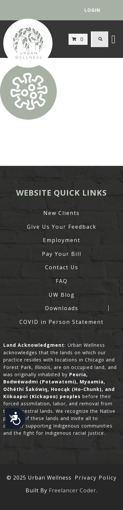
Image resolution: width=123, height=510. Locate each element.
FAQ (62, 281)
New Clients (61, 213)
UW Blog (62, 294)
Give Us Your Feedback (61, 226)
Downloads (61, 308)
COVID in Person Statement (61, 321)
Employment (61, 240)
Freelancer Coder (72, 490)
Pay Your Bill (61, 253)
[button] (100, 39)
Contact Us (61, 267)
